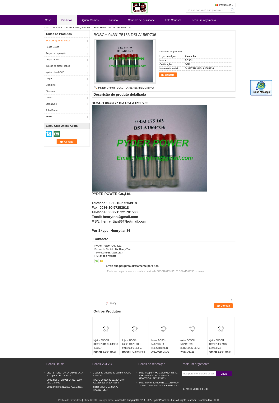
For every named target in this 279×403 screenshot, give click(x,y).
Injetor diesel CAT (55, 72)
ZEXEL (49, 116)
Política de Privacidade (70, 400)
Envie (224, 373)
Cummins (51, 85)
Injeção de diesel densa (58, 66)
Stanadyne (51, 104)
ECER (215, 400)
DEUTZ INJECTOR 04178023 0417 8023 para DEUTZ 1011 (65, 374)
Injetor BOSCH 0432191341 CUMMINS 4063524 (106, 344)
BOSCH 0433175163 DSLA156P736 (135, 87)
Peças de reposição (56, 53)
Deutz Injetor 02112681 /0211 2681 (65, 387)
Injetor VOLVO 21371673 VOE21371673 (105, 388)
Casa (48, 20)
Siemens (50, 91)
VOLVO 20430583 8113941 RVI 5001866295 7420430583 (109, 381)
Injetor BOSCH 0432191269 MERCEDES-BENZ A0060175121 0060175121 (190, 348)
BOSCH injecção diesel (78, 27)
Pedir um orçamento (204, 20)
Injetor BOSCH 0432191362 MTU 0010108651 (218, 344)
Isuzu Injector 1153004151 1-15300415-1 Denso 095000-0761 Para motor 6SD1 (159, 384)
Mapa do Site (200, 388)
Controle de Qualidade (141, 20)
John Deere (52, 110)
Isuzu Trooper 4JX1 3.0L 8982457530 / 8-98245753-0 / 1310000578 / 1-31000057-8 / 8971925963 (158, 375)
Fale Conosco (173, 20)
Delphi (49, 78)
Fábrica (113, 20)
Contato (169, 74)
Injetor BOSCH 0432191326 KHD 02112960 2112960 (132, 344)
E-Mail (187, 388)
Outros (49, 97)
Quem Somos (90, 20)
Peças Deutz (52, 47)
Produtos (66, 20)
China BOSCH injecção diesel (98, 400)
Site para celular (191, 393)
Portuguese (226, 5)
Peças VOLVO (53, 59)
